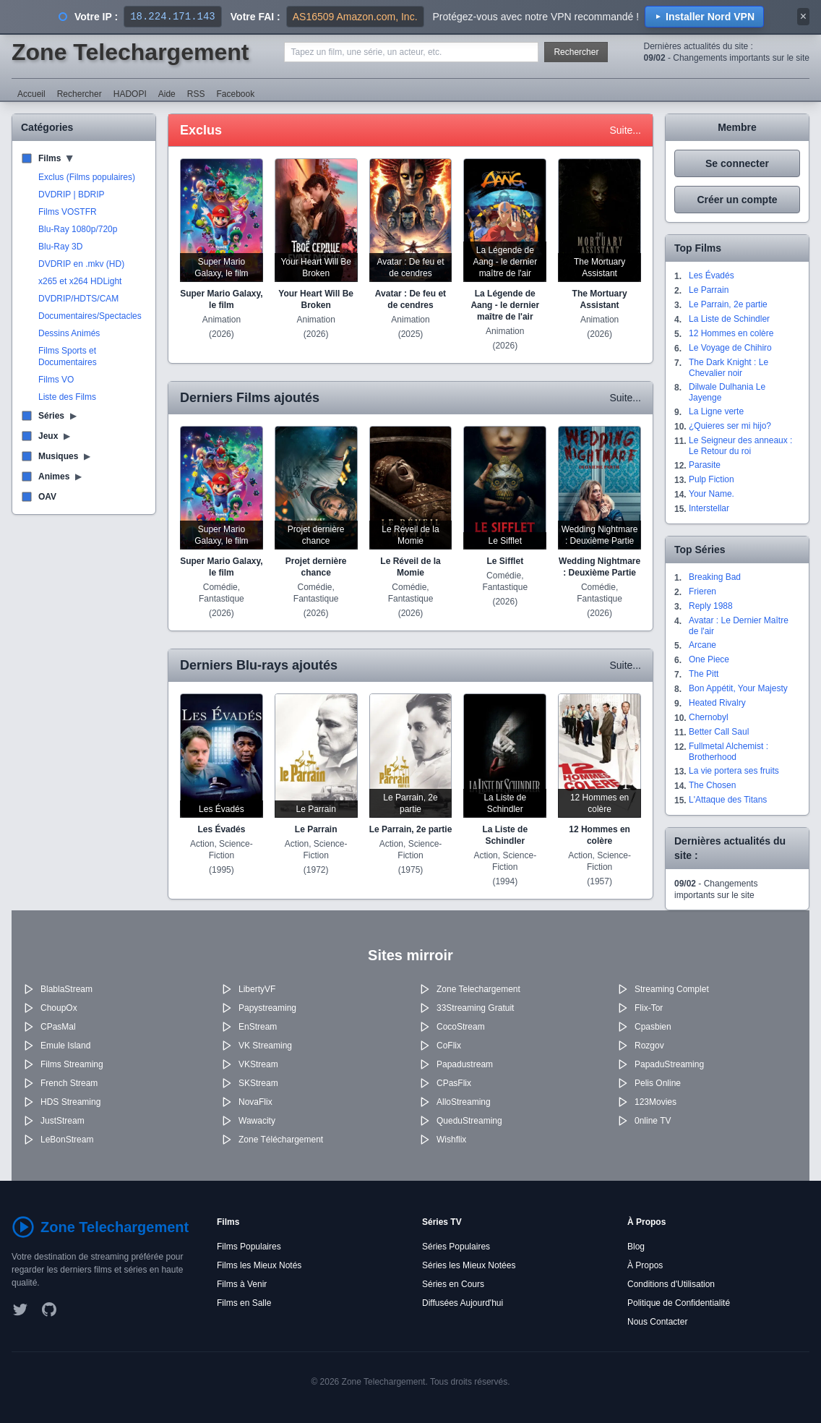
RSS (196, 94)
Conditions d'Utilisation (671, 1284)
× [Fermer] (803, 16)
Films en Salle (244, 1303)
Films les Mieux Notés (259, 1265)
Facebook (235, 94)
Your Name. (711, 494)
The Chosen (712, 785)
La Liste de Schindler (729, 319)
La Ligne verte (716, 411)
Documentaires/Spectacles (90, 316)
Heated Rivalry (717, 703)
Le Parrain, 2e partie (728, 304)
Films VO (56, 380)
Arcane (702, 645)
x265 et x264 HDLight (79, 281)
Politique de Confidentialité (678, 1303)
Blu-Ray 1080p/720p (77, 229)
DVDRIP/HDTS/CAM (78, 299)
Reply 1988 (711, 606)
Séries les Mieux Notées (468, 1265)
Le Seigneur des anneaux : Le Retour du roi (740, 445)
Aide (167, 94)
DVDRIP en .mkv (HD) (81, 264)
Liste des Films (67, 397)
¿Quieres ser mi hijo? (730, 426)
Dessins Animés (69, 333)
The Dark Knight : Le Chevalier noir (728, 367)
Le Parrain (708, 290)
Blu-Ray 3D (60, 247)
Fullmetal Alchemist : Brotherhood (728, 751)
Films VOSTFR (67, 212)
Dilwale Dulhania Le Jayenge (727, 392)
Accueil (31, 94)
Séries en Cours (453, 1284)
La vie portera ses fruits (734, 771)
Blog (636, 1247)
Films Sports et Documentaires (67, 356)
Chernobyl (708, 717)
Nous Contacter (657, 1322)
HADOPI (130, 94)
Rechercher (576, 52)
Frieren (702, 591)
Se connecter (737, 163)
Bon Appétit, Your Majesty (738, 688)
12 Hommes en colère (731, 333)
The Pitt (703, 674)
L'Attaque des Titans (728, 800)
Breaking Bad (715, 577)
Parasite (705, 465)
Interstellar (709, 508)
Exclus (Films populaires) (86, 177)
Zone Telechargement (130, 52)
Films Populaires (249, 1247)
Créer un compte (737, 199)
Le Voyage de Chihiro (730, 348)
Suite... (625, 130)
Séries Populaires (456, 1247)
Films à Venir (242, 1284)
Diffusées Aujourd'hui (462, 1303)
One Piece (709, 659)
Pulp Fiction (711, 479)
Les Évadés (711, 275)
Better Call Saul (719, 732)
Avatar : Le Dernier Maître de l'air (738, 625)
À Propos (645, 1265)
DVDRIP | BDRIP (71, 194)
